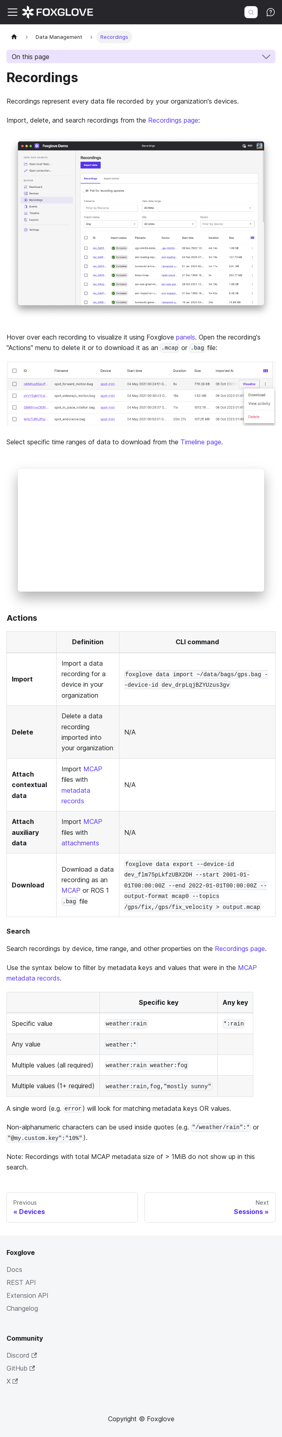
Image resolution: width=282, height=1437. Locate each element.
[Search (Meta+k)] (251, 12)
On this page (30, 57)
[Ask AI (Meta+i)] (271, 12)
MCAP (92, 769)
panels (185, 337)
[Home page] (14, 37)
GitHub (20, 1368)
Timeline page (200, 442)
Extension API (27, 1295)
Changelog (22, 1308)
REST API (21, 1282)
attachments (80, 843)
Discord (21, 1355)
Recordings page (173, 120)
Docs (14, 1269)
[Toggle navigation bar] (12, 12)
